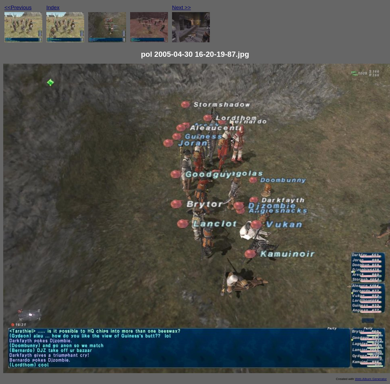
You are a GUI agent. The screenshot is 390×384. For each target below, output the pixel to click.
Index (53, 7)
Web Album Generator (371, 379)
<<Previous (17, 7)
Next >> (181, 7)
